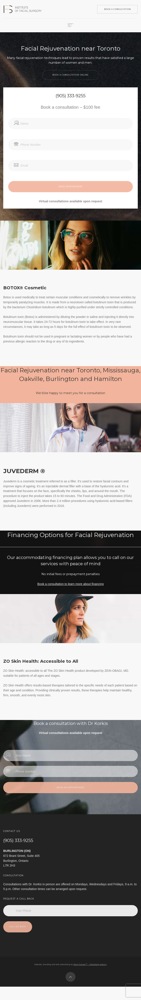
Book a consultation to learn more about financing (70, 584)
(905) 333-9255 (18, 840)
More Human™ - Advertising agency (90, 964)
